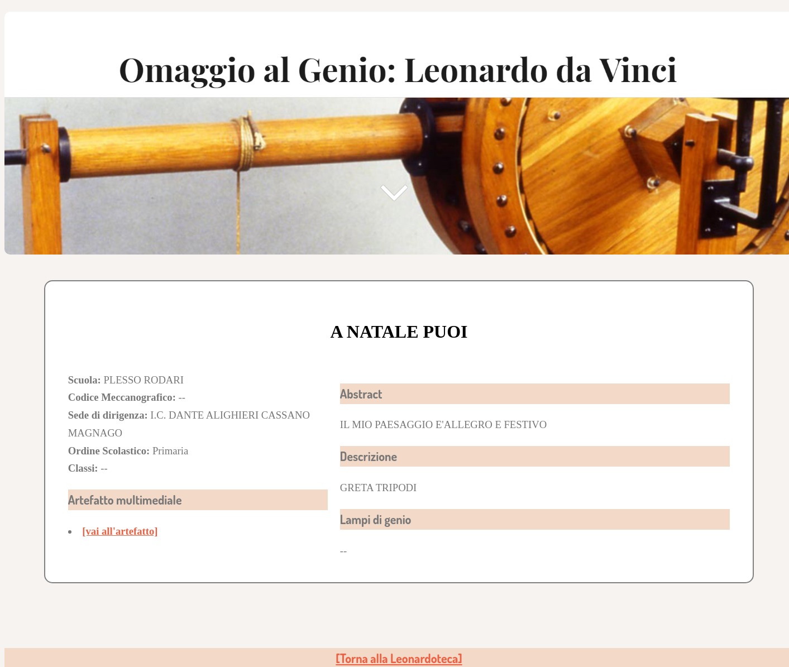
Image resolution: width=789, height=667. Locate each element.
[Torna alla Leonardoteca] (399, 658)
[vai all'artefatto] (119, 531)
